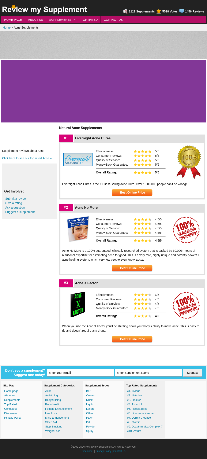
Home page (11, 391)
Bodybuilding (53, 399)
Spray (89, 431)
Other (89, 413)
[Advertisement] (103, 44)
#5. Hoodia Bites (137, 408)
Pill (88, 422)
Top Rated (10, 404)
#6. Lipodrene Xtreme (140, 413)
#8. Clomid (133, 422)
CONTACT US (113, 19)
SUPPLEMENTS (61, 20)
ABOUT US (35, 19)
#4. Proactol (134, 404)
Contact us (10, 408)
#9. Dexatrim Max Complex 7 (145, 426)
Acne (48, 391)
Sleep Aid (51, 422)
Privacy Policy (12, 417)
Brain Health (52, 404)
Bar (88, 391)
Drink (89, 399)
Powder (90, 426)
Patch (89, 417)
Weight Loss (52, 431)
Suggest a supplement (20, 212)
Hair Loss (51, 413)
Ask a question (15, 207)
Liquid (90, 404)
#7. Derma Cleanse (139, 417)
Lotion (90, 408)
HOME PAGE (13, 19)
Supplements (12, 399)
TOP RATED (89, 19)
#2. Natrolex (134, 395)
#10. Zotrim (134, 431)
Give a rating (13, 203)
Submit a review (15, 198)
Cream (90, 395)
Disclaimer (10, 413)
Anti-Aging (51, 395)
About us (9, 395)
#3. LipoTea (134, 399)
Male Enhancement (57, 417)
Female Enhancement (58, 408)
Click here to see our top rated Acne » (27, 158)
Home (7, 27)
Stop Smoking (53, 426)
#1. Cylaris (133, 391)
